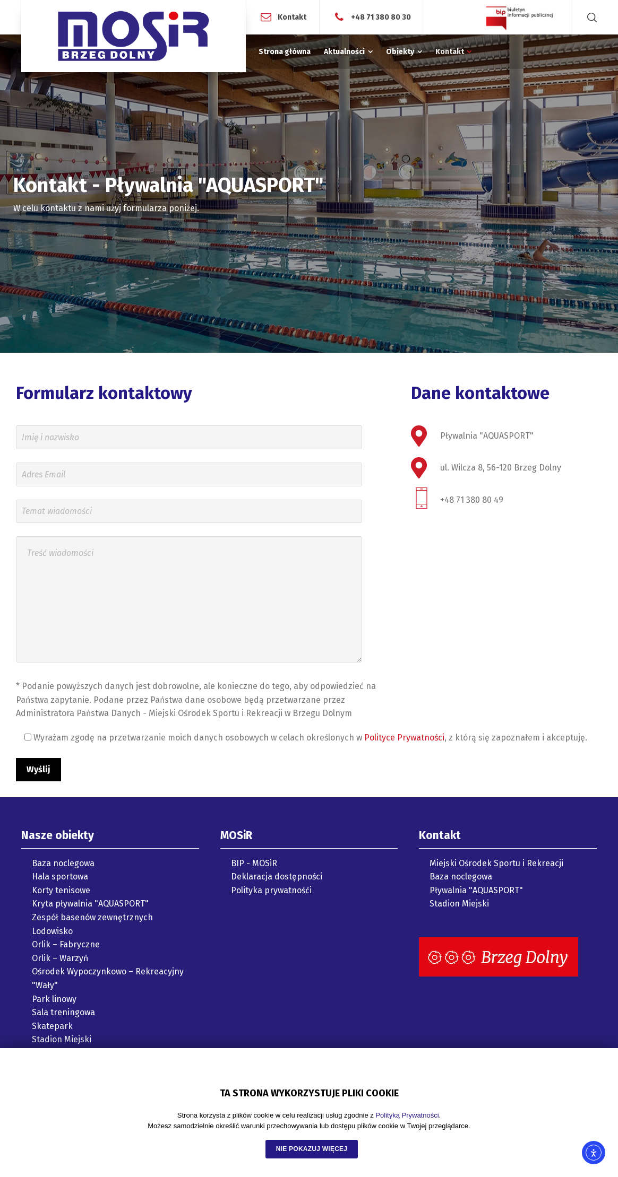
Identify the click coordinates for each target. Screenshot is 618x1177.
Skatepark (52, 1026)
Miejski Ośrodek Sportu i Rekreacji (496, 863)
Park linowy (54, 999)
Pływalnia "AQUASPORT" (476, 890)
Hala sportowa (60, 876)
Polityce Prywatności (404, 738)
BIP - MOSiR (254, 863)
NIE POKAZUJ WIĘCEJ (312, 1149)
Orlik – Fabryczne (66, 944)
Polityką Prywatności (407, 1115)
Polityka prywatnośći (271, 890)
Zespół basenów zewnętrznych (92, 917)
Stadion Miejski (61, 1039)
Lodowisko (52, 931)
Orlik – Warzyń (60, 958)
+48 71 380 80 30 (381, 16)
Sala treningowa (63, 1012)
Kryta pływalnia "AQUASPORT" (90, 904)
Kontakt (292, 16)
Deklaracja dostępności (276, 876)
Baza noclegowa (63, 863)
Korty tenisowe (61, 890)
